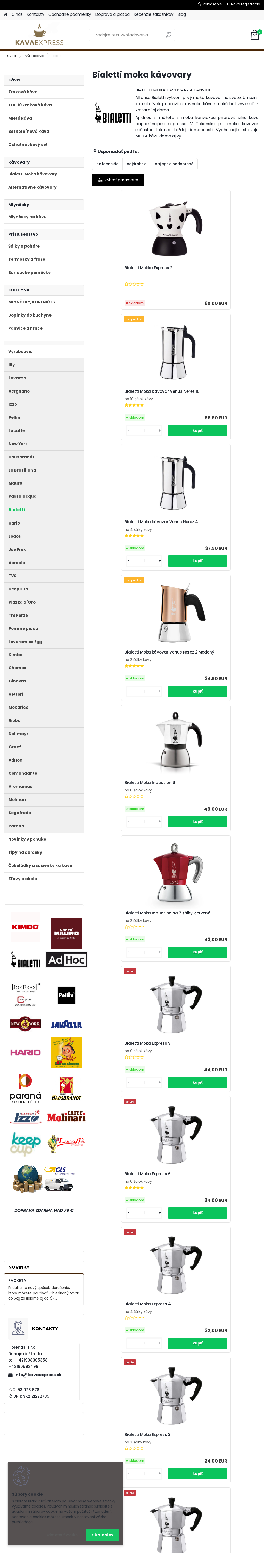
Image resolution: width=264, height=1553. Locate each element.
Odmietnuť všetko (61, 1535)
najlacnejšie (107, 163)
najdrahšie (136, 163)
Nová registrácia (245, 4)
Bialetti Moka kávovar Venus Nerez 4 (231, 270)
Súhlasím (102, 1535)
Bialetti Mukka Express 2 (120, 274)
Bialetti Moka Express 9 (119, 545)
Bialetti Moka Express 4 (231, 545)
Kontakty (35, 14)
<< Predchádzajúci (162, 745)
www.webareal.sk (153, 1548)
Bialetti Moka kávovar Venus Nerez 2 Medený (120, 407)
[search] (168, 37)
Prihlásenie (212, 4)
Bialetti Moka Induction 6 (167, 407)
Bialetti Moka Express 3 (119, 679)
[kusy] (161, 311)
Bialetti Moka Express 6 (175, 545)
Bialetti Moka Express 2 (175, 679)
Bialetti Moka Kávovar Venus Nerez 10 (176, 270)
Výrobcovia (34, 55)
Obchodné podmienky (69, 14)
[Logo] (39, 35)
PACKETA (17, 1280)
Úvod (11, 55)
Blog (182, 14)
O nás (17, 14)
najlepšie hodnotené (174, 163)
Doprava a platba (112, 14)
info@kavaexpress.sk (38, 1375)
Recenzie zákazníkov (154, 14)
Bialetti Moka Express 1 (231, 679)
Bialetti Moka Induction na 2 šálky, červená (230, 407)
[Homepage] (5, 15)
